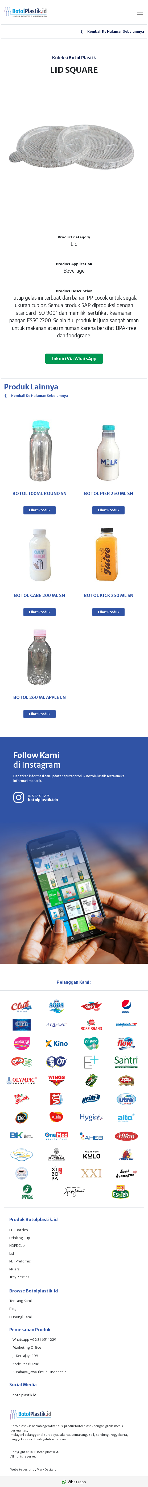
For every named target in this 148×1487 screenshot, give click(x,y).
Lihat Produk (39, 510)
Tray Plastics (19, 1277)
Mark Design (46, 1469)
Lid (11, 1253)
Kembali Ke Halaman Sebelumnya (112, 31)
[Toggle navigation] (140, 12)
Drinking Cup (19, 1238)
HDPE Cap (17, 1245)
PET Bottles (18, 1230)
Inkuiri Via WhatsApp (74, 358)
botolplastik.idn (43, 799)
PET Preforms (20, 1261)
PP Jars (14, 1269)
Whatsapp (74, 1482)
